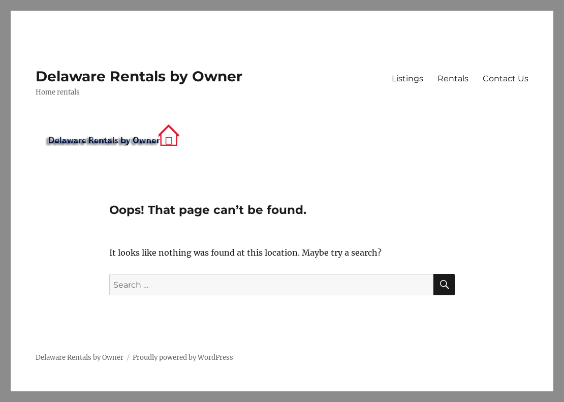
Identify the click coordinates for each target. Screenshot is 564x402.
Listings (407, 78)
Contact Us (505, 78)
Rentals (452, 78)
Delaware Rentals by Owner (139, 76)
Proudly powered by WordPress (183, 357)
